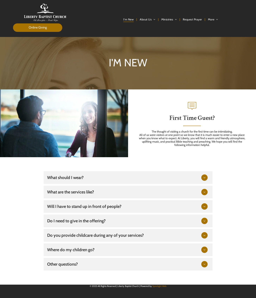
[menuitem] (129, 19)
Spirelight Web (159, 286)
